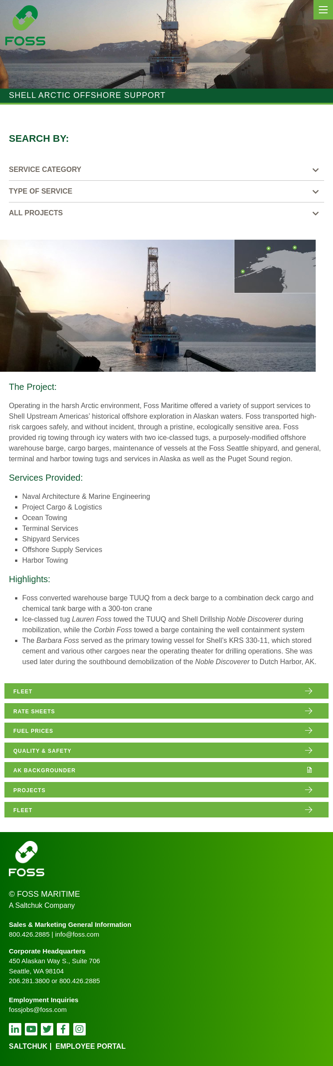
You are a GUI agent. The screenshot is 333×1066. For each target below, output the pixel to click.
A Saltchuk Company (42, 905)
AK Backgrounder (44, 770)
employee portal (91, 1046)
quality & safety (42, 751)
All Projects (36, 213)
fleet (22, 692)
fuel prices (33, 731)
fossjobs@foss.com (38, 1009)
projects (29, 790)
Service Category (45, 169)
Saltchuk (28, 1046)
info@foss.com (77, 934)
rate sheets (34, 711)
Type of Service (40, 191)
